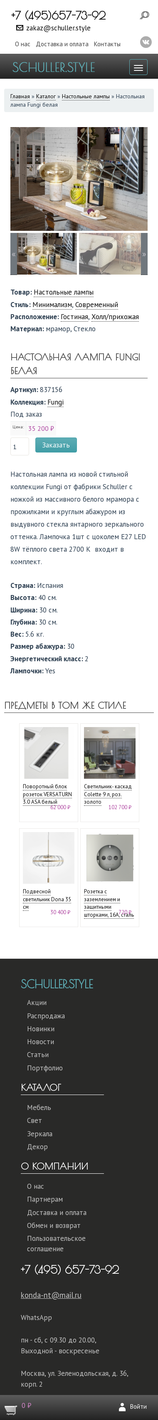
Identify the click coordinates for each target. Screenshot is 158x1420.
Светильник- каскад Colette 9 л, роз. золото (108, 794)
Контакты (107, 44)
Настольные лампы (86, 96)
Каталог (46, 96)
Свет (34, 1120)
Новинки (40, 1028)
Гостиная (74, 316)
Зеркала (39, 1133)
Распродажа (46, 1015)
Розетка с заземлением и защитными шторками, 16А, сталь (109, 903)
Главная (20, 96)
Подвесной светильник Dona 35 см (47, 899)
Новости (40, 1041)
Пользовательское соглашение (56, 1243)
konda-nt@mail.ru (51, 1295)
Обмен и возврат (54, 1225)
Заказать (56, 445)
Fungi (55, 402)
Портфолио (45, 1067)
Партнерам (45, 1199)
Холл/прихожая (115, 316)
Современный (96, 304)
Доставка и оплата (62, 44)
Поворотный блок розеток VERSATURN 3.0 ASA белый (47, 794)
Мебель (39, 1107)
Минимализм (52, 304)
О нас (22, 44)
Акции (37, 1002)
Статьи (38, 1054)
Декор (37, 1146)
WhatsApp (36, 1317)
